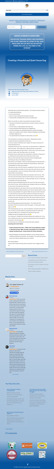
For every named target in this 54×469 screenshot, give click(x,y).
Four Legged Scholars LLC (16, 284)
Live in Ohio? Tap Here (27, 14)
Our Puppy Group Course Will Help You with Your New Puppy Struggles (38, 391)
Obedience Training (33, 91)
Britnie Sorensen (13, 296)
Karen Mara (12, 346)
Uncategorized (14, 396)
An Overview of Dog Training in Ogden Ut (15, 412)
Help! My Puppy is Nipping (34, 271)
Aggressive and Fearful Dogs (18, 91)
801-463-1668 (9, 1)
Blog (27, 91)
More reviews (15, 374)
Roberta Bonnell (13, 328)
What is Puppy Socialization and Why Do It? (38, 268)
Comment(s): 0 (15, 93)
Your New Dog (37, 398)
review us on (14, 292)
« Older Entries (8, 429)
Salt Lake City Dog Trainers (21, 89)
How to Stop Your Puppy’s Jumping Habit (37, 257)
